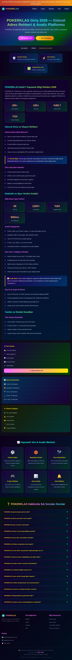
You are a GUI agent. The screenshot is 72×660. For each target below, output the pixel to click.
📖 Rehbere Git (26, 38)
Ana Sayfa (24, 48)
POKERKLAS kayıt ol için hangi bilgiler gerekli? (36, 534)
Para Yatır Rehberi (54, 628)
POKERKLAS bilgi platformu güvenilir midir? (36, 598)
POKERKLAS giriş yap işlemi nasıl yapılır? (36, 521)
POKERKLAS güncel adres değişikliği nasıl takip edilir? (36, 560)
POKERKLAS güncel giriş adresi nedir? (36, 515)
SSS (59, 9)
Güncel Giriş (52, 619)
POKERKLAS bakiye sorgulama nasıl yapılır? (36, 547)
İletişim (66, 9)
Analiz (43, 9)
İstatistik (51, 9)
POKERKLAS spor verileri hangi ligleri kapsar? (36, 579)
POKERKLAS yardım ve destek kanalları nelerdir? (36, 592)
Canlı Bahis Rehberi (54, 625)
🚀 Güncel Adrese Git (39, 370)
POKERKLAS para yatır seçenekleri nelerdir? (36, 540)
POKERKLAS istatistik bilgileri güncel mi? (36, 573)
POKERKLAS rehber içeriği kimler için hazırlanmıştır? (36, 585)
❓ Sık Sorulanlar (45, 38)
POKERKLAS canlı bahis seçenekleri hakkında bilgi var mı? (36, 553)
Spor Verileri (52, 622)
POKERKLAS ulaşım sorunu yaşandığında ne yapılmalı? (36, 605)
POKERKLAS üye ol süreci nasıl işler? (36, 528)
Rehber (34, 9)
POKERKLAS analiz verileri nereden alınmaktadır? (36, 566)
